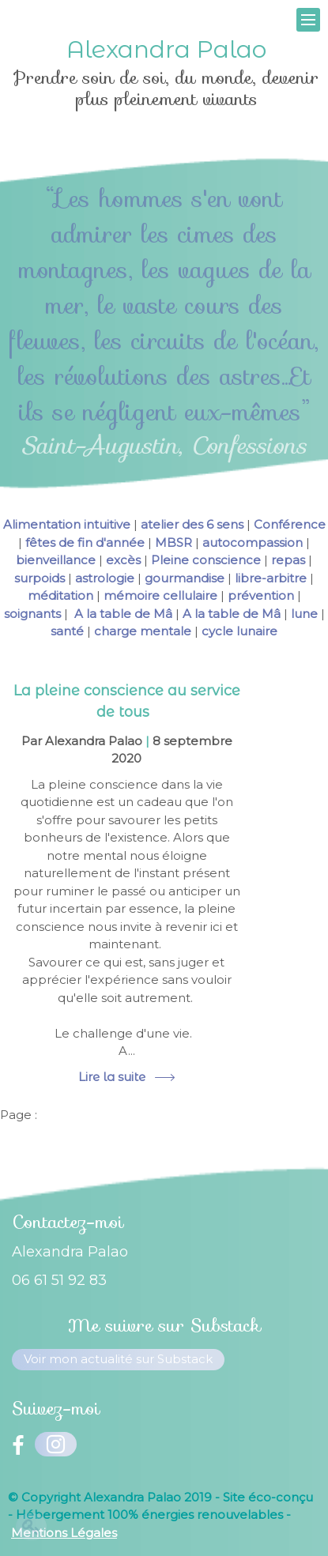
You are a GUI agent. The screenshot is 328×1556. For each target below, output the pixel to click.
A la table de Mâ (121, 613)
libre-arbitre (271, 578)
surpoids (39, 578)
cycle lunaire (239, 631)
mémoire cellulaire (160, 595)
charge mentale (142, 631)
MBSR (173, 542)
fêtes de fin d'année (85, 542)
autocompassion (252, 542)
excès (123, 559)
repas (288, 559)
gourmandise (184, 578)
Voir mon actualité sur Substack (118, 1358)
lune (304, 613)
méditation (60, 595)
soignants (32, 613)
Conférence (290, 524)
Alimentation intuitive (66, 524)
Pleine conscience (206, 559)
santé (67, 631)
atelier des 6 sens (192, 524)
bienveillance (56, 559)
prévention (261, 595)
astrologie (104, 578)
